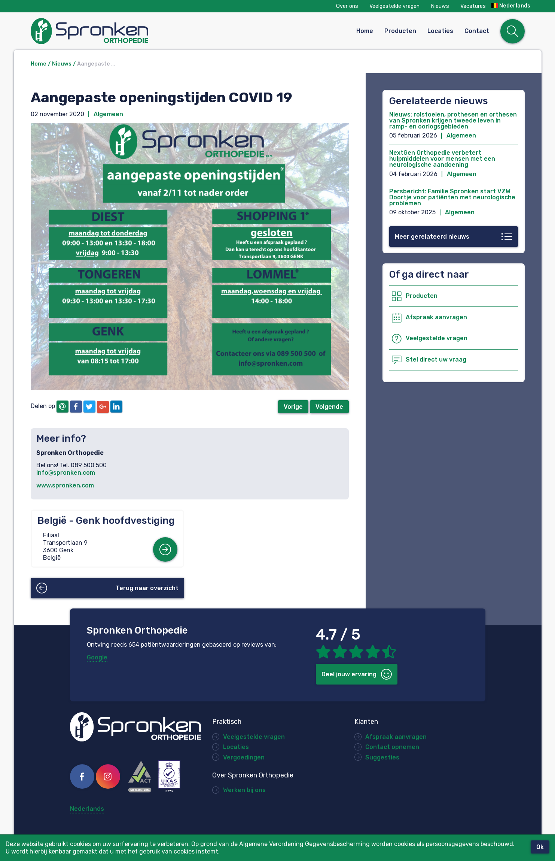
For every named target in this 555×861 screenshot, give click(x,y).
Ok (540, 847)
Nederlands (510, 6)
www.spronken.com (65, 485)
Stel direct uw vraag (436, 359)
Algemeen (108, 114)
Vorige (293, 406)
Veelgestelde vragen (394, 6)
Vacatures (473, 6)
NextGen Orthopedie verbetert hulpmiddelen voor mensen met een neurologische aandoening (442, 158)
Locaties (440, 30)
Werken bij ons (244, 790)
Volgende (329, 406)
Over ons (347, 6)
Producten (400, 30)
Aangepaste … (96, 64)
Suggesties (382, 757)
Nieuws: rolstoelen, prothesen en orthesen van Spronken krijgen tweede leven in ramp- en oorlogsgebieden (453, 120)
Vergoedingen (244, 757)
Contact (476, 30)
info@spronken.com (65, 472)
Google (97, 657)
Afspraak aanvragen (436, 317)
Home (364, 30)
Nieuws (440, 6)
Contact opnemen (392, 746)
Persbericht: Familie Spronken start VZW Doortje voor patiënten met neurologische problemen (452, 197)
